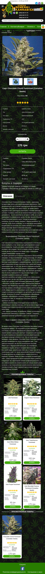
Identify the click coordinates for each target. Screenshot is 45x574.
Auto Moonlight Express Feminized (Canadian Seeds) (32, 488)
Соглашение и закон (35, 572)
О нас (8, 29)
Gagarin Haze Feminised (31, 397)
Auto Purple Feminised (13, 484)
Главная (3, 27)
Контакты (14, 27)
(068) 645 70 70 (23, 17)
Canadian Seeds (19, 30)
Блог (39, 27)
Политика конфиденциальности (14, 572)
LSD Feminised (12, 397)
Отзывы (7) (20, 196)
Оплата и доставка (31, 29)
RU (35, 8)
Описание (7, 196)
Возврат (21, 27)
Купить (22, 151)
